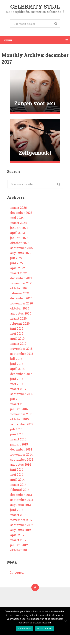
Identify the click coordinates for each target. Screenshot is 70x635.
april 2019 (17, 338)
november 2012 (21, 520)
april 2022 (17, 268)
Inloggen (17, 572)
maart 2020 (18, 318)
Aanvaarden (25, 628)
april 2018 (17, 369)
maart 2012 (18, 540)
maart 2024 (18, 223)
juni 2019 (16, 328)
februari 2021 (19, 293)
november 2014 (21, 454)
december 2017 (21, 374)
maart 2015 (18, 439)
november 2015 (21, 414)
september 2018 (21, 354)
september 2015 (21, 424)
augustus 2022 (20, 253)
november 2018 (21, 349)
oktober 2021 (19, 288)
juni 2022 (17, 263)
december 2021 (21, 278)
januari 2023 (19, 238)
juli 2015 (16, 429)
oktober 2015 (19, 419)
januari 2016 (19, 409)
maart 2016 (18, 404)
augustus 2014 (20, 464)
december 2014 (21, 449)
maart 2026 (18, 207)
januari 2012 (19, 545)
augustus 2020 (20, 313)
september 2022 (21, 248)
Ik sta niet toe (44, 628)
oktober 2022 (19, 243)
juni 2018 (16, 364)
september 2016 (21, 394)
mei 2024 (17, 218)
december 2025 (21, 213)
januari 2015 (19, 444)
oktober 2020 (19, 308)
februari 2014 (19, 490)
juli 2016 (16, 399)
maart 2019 (18, 343)
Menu (8, 40)
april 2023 (17, 233)
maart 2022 (18, 273)
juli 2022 (16, 258)
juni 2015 (16, 434)
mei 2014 (16, 474)
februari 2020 (20, 323)
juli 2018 (16, 359)
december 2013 (21, 495)
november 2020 (21, 303)
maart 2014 (18, 485)
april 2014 (17, 479)
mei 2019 (16, 333)
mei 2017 (16, 384)
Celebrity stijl (35, 6)
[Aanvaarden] (65, 621)
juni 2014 (16, 469)
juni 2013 (16, 510)
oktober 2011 (19, 550)
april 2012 (17, 535)
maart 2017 (18, 389)
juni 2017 (16, 379)
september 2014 (21, 459)
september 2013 (21, 500)
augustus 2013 (20, 505)
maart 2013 (18, 515)
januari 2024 (19, 228)
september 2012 (21, 525)
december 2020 (21, 298)
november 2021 (21, 283)
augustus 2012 (20, 530)
